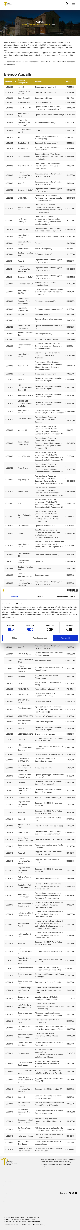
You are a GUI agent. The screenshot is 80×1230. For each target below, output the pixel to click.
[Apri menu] (73, 3)
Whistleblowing (26, 1224)
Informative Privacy (39, 1224)
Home (24, 24)
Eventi (3, 1201)
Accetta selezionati (40, 638)
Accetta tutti (65, 638)
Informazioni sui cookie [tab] (66, 596)
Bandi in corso (5, 1189)
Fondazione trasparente (39, 24)
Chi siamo (4, 1177)
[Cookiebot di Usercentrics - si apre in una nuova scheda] (68, 590)
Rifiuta (14, 638)
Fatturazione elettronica (12, 1224)
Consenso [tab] (14, 596)
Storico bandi (4, 1193)
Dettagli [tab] (40, 596)
